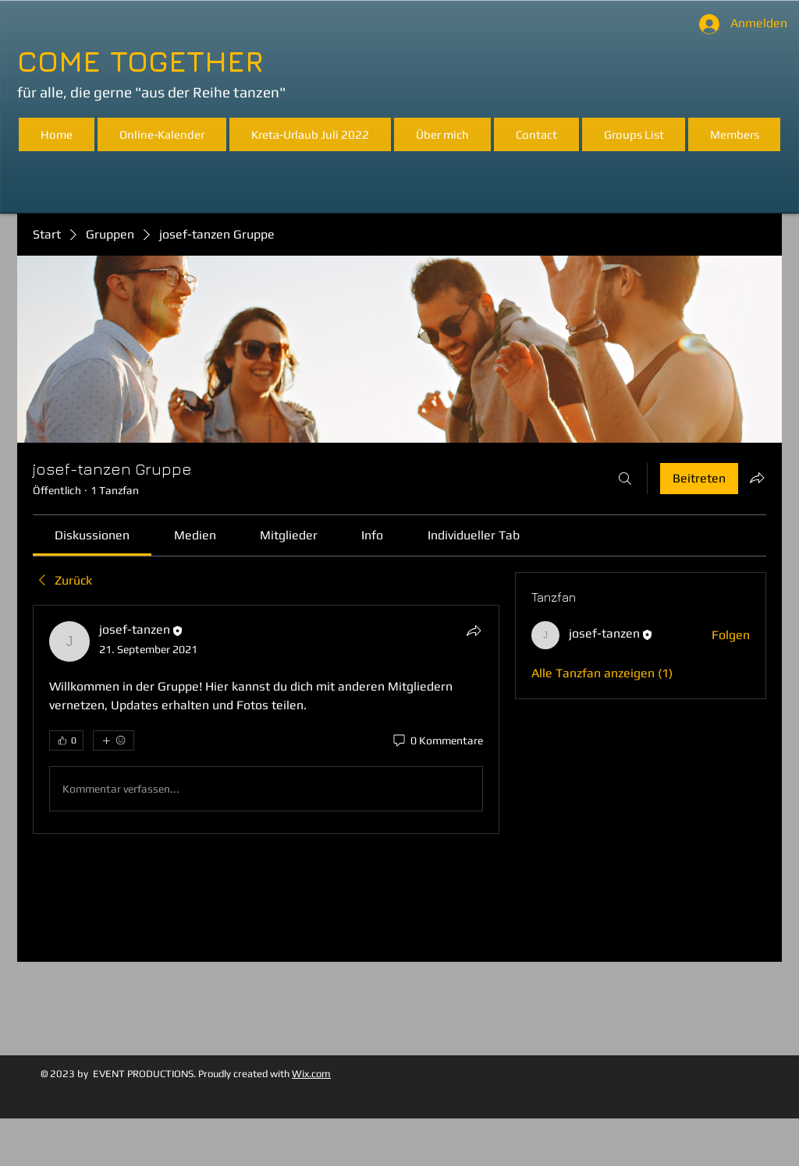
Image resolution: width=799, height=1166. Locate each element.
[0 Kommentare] (437, 741)
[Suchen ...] (625, 478)
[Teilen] (473, 630)
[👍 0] (66, 740)
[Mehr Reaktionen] (113, 740)
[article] (266, 719)
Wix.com (311, 1073)
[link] (92, 535)
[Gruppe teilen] (757, 477)
